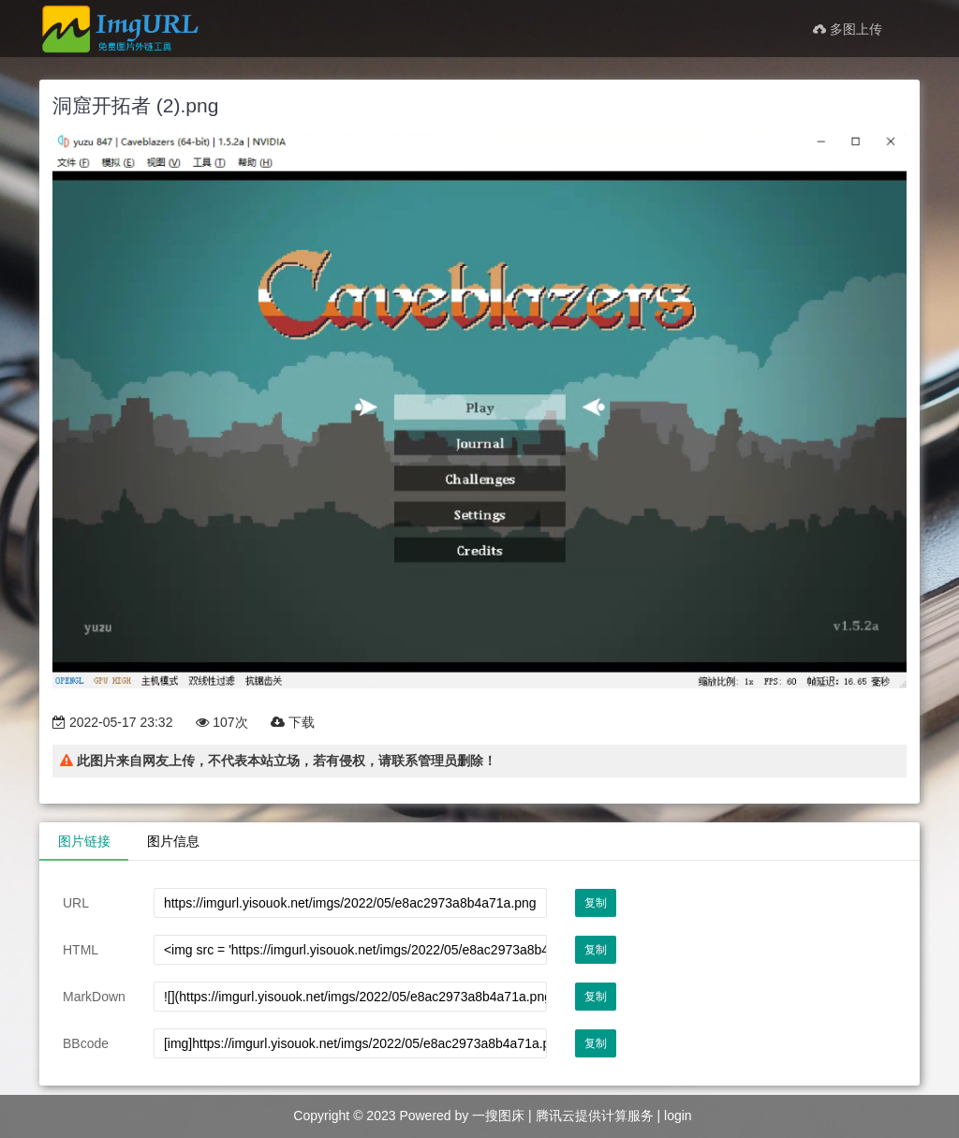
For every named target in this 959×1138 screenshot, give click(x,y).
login (678, 1115)
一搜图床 (498, 1115)
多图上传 (847, 29)
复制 (595, 902)
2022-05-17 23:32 (112, 722)
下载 (293, 722)
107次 (221, 722)
